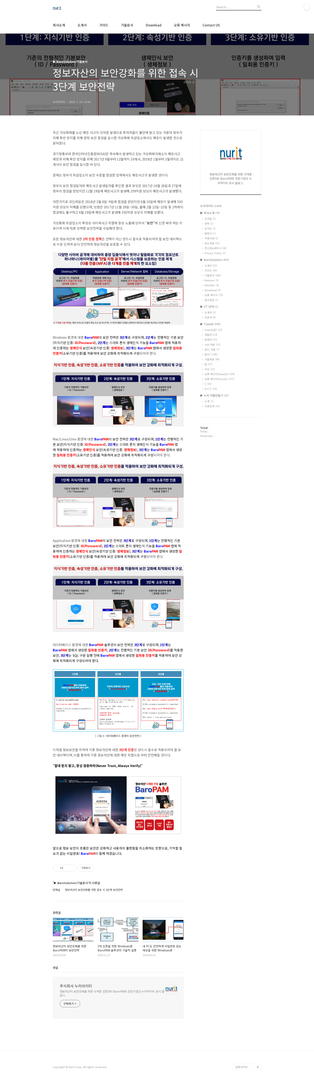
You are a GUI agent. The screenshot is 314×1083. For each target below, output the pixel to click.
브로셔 (210, 317)
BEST (211, 354)
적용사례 (211, 238)
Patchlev (212, 285)
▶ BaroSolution (214, 260)
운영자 (211, 340)
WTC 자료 (212, 349)
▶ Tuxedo (210, 324)
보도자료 (212, 243)
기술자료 (212, 359)
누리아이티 (211, 206)
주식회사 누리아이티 (76, 985)
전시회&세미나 (215, 248)
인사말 (210, 219)
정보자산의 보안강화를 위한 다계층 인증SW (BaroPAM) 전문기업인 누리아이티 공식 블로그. (112, 993)
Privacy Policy (215, 253)
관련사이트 (241, 1067)
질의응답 (211, 300)
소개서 (82, 25)
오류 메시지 (182, 25)
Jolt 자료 (212, 344)
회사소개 (59, 25)
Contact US (211, 25)
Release (211, 280)
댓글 (55, 968)
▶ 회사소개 (210, 213)
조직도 (210, 228)
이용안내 (212, 406)
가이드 (103, 25)
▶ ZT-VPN (209, 307)
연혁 (209, 224)
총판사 (210, 233)
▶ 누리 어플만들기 (214, 395)
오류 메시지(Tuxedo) (220, 374)
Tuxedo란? (213, 330)
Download (153, 25)
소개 (209, 401)
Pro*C (211, 389)
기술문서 (127, 25)
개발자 (211, 335)
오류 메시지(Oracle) (219, 379)
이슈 (210, 369)
